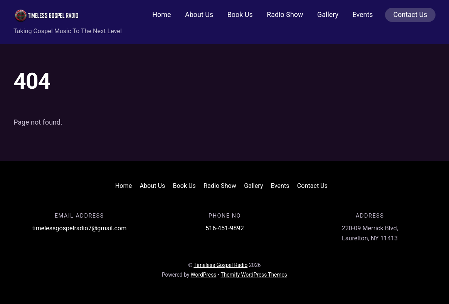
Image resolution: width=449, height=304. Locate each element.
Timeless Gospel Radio (220, 265)
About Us (199, 14)
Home (161, 14)
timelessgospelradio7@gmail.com (79, 228)
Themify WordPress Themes (254, 275)
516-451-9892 (224, 228)
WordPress (204, 275)
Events (362, 14)
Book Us (240, 14)
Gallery (327, 14)
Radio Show (285, 14)
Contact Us (410, 14)
